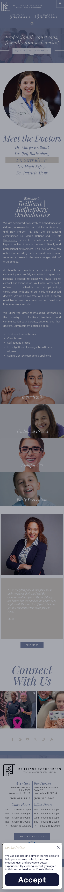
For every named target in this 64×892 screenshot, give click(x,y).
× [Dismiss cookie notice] (58, 847)
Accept (32, 880)
